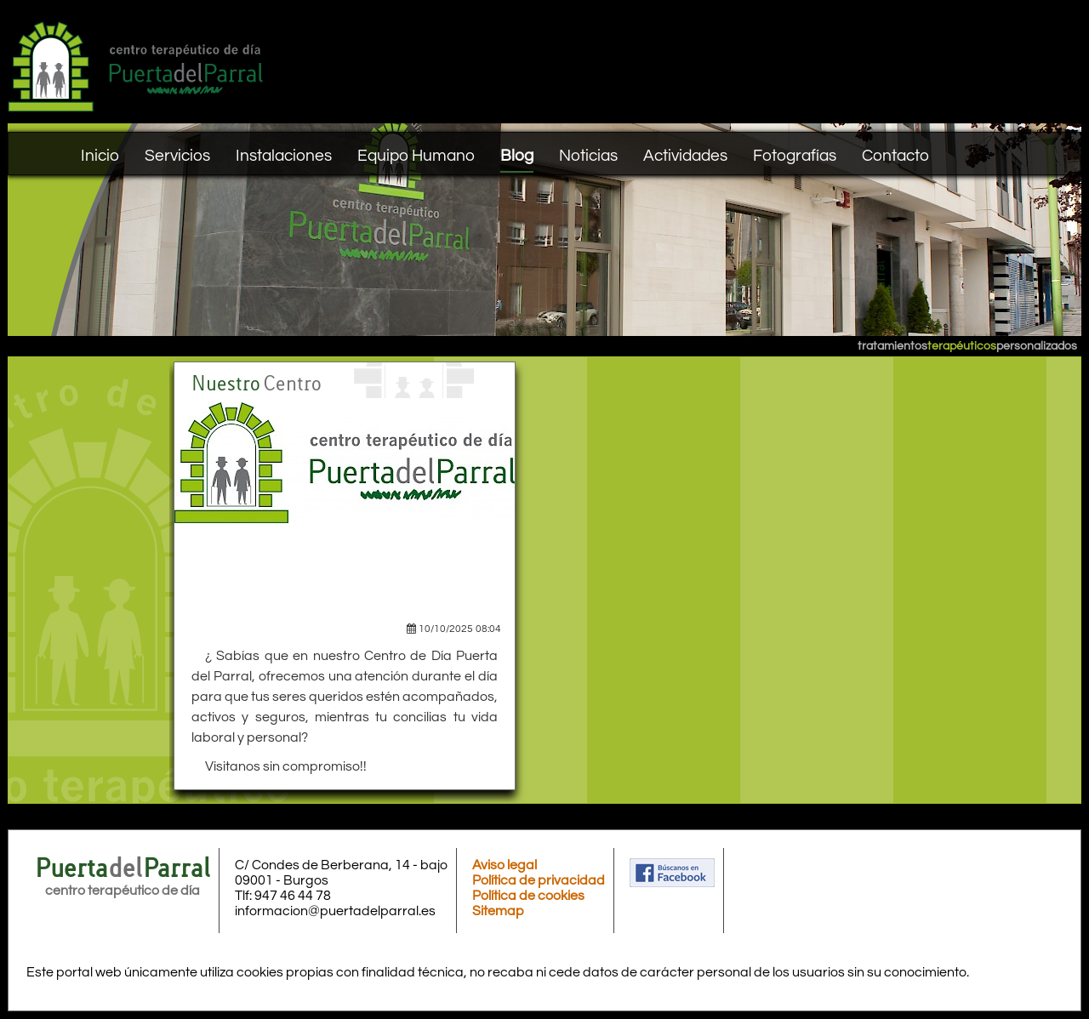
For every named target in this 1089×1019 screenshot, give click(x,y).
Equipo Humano (416, 155)
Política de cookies (528, 895)
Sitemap (498, 911)
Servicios (177, 155)
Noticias (588, 155)
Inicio (100, 155)
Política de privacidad (538, 880)
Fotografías (794, 155)
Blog (516, 155)
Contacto (895, 155)
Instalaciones (284, 155)
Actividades (685, 155)
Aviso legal (504, 865)
